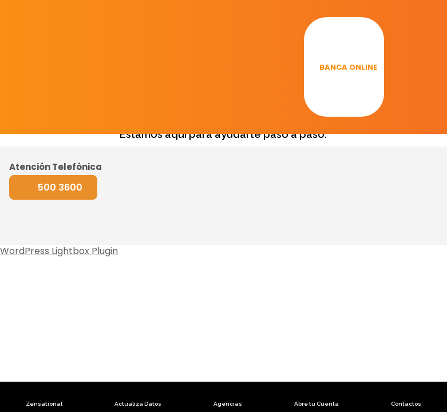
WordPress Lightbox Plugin (59, 251)
